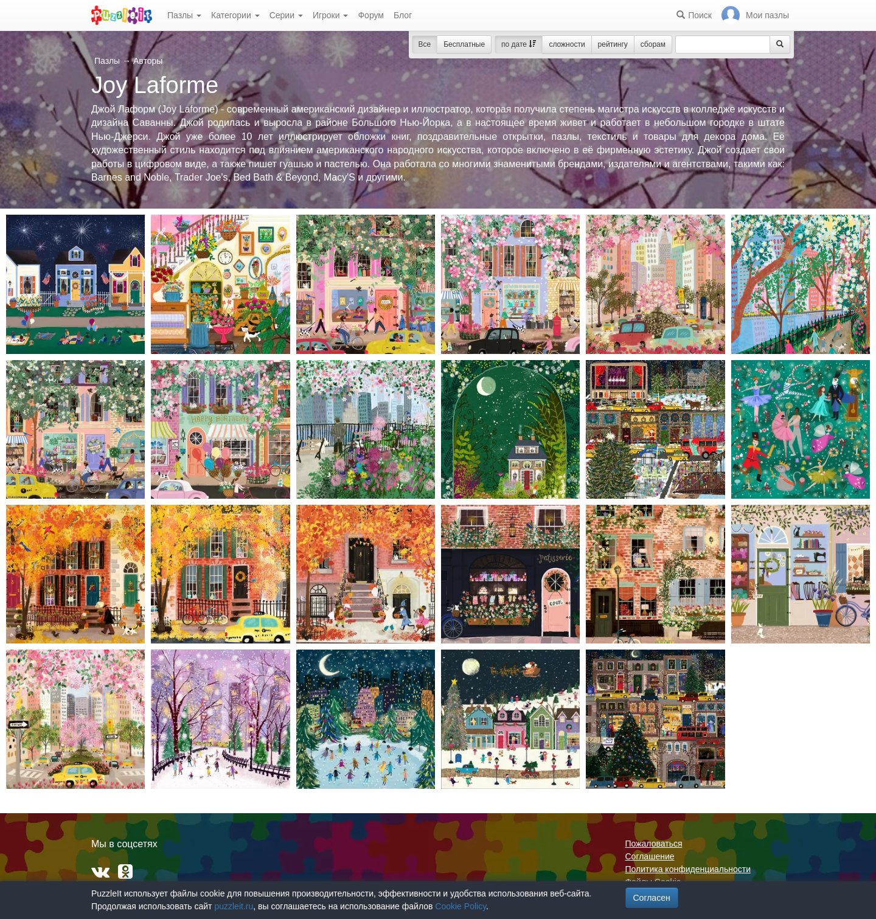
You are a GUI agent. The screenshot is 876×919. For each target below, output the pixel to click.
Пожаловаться (654, 843)
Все (425, 44)
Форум (371, 15)
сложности (567, 44)
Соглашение (650, 856)
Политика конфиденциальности (688, 869)
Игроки (331, 15)
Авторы (147, 61)
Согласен (651, 898)
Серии (286, 15)
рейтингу (613, 44)
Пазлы (184, 15)
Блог (403, 15)
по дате (518, 44)
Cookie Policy (460, 906)
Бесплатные (464, 44)
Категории (235, 15)
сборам (653, 44)
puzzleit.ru (233, 906)
